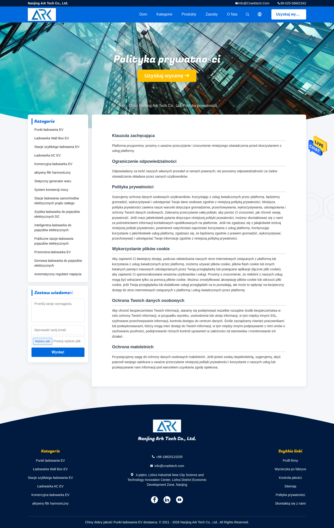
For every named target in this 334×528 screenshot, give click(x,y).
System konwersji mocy (51, 190)
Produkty (189, 14)
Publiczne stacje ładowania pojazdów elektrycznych (53, 241)
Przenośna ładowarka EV (52, 252)
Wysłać (58, 352)
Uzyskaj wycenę (290, 14)
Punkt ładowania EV (48, 129)
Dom (143, 14)
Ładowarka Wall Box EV (51, 138)
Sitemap (290, 486)
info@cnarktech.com (254, 3)
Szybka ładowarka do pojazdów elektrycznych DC (57, 214)
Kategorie (165, 14)
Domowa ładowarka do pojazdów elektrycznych (58, 263)
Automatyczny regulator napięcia (57, 274)
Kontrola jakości (290, 478)
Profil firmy (290, 460)
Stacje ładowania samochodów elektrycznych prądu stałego (56, 200)
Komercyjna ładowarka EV (53, 164)
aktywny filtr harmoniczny (52, 172)
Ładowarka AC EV (47, 155)
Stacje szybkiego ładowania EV (57, 147)
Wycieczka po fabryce (290, 469)
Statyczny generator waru (52, 181)
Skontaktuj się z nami (290, 503)
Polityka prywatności (290, 495)
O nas (232, 14)
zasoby (212, 14)
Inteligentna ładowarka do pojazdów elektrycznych (52, 227)
